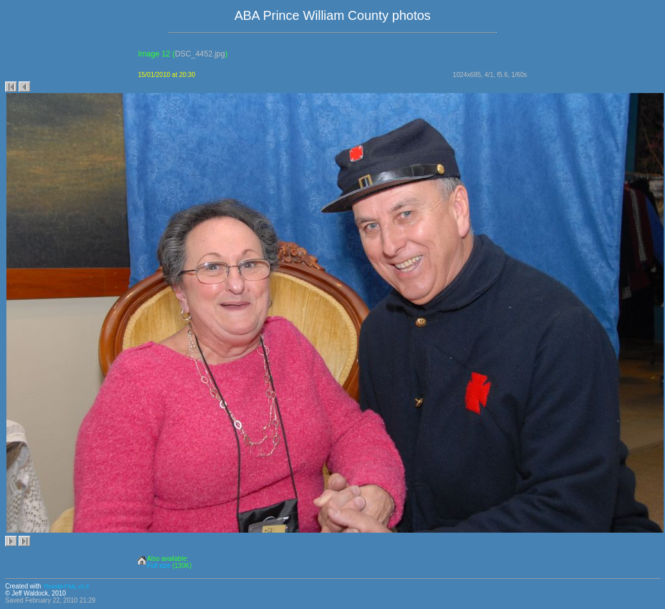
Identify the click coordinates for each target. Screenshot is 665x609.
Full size (159, 565)
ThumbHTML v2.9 (66, 586)
